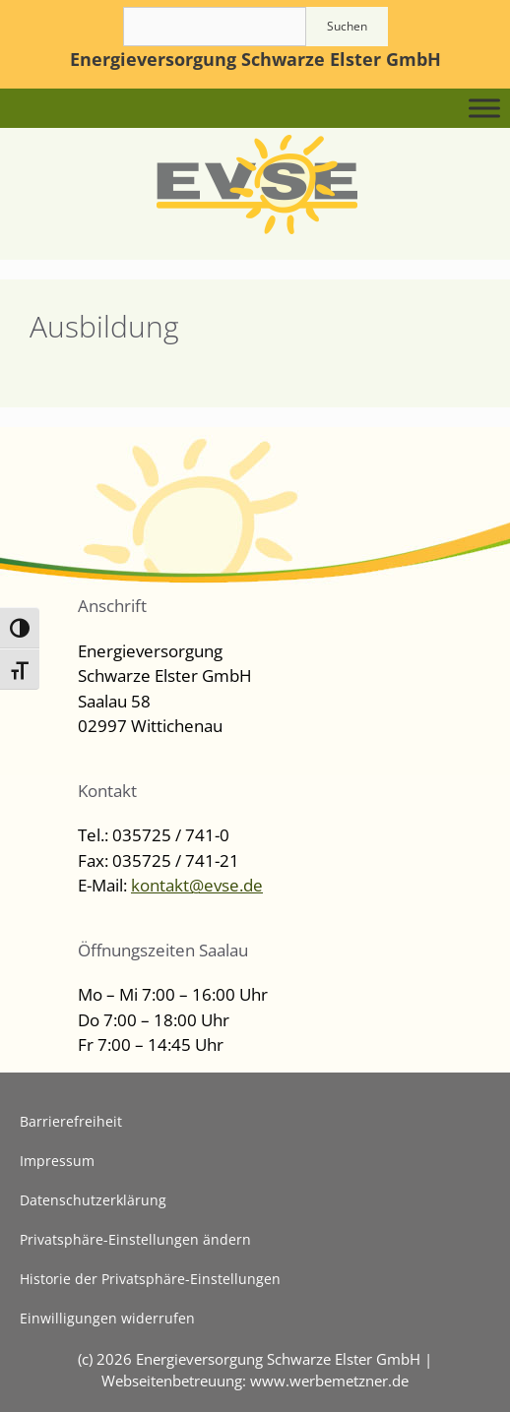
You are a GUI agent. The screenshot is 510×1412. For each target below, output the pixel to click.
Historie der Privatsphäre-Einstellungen (150, 1278)
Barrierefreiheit (71, 1121)
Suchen (347, 26)
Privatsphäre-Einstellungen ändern (135, 1239)
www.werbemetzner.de (329, 1380)
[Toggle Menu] (484, 107)
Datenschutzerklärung (93, 1200)
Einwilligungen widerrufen (107, 1318)
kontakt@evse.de (197, 885)
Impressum (57, 1160)
